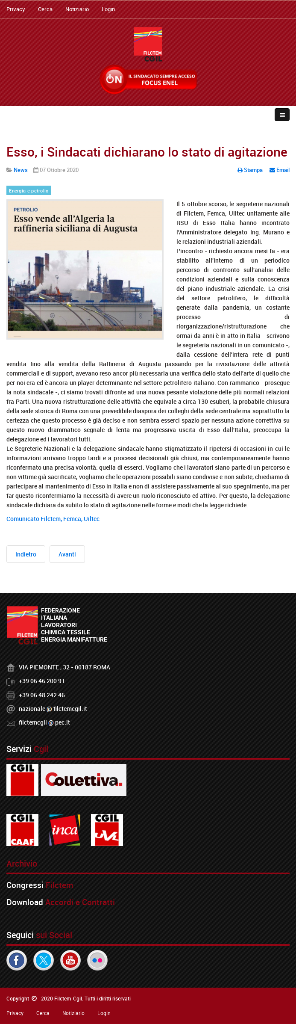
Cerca (45, 9)
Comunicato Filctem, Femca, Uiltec (53, 519)
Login (108, 9)
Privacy (15, 9)
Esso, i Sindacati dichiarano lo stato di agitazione (146, 151)
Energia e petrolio (28, 191)
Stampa (250, 170)
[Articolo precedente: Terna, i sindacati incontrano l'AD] (25, 554)
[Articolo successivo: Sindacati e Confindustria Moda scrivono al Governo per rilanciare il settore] (67, 554)
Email (280, 170)
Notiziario (77, 9)
